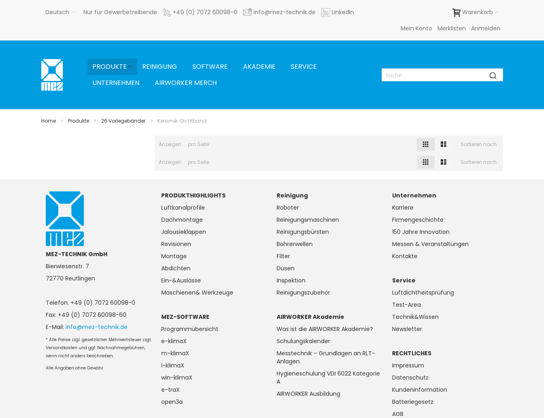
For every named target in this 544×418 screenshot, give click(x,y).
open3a (172, 402)
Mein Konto (416, 28)
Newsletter (407, 329)
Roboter (288, 208)
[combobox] (442, 74)
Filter (283, 256)
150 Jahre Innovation (421, 232)
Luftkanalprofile (183, 208)
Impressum (408, 365)
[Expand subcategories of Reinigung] (180, 67)
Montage (174, 256)
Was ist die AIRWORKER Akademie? (325, 329)
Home (48, 120)
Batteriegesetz (412, 402)
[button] (60, 12)
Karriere (403, 208)
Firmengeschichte (418, 220)
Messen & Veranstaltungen (430, 244)
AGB (397, 414)
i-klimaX (172, 365)
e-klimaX (174, 341)
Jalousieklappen (183, 232)
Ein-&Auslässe (181, 280)
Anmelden (485, 28)
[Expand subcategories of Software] (230, 67)
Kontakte (405, 256)
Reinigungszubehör (303, 293)
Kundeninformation (419, 390)
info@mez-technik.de (97, 327)
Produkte (78, 120)
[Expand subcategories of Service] (319, 67)
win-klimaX (176, 377)
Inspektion (291, 280)
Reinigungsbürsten (303, 232)
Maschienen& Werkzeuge (197, 293)
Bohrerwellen (295, 244)
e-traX (170, 390)
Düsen (285, 268)
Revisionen (176, 244)
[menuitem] (112, 67)
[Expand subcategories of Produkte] (129, 67)
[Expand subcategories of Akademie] (278, 67)
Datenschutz (410, 377)
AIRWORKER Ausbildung (308, 394)
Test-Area (406, 305)
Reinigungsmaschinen (308, 220)
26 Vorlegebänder (123, 120)
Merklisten (451, 28)
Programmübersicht (189, 329)
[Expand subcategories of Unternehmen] (142, 83)
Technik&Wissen (415, 317)
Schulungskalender (303, 341)
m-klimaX (175, 353)
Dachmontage (182, 220)
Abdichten (175, 268)
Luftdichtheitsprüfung (423, 293)
